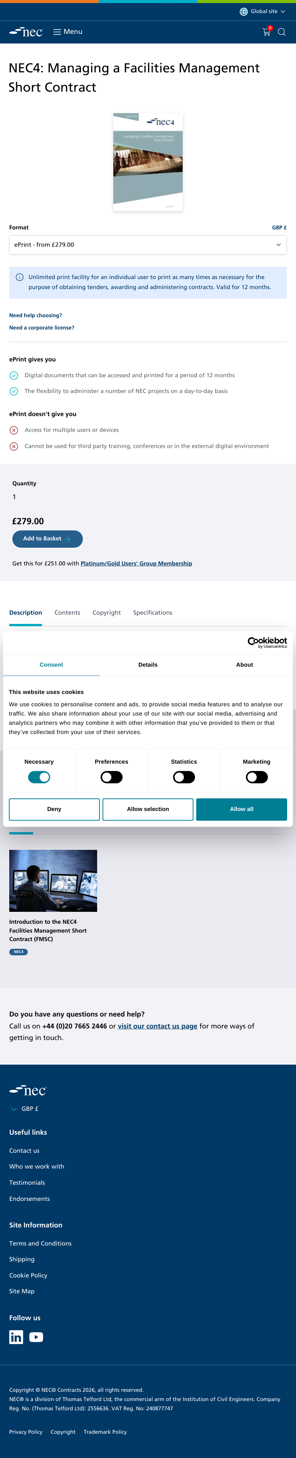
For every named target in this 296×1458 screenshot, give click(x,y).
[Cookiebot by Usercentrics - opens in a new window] (253, 643)
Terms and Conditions (40, 1243)
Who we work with (36, 1166)
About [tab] (244, 665)
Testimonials (27, 1183)
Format (19, 227)
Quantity (24, 483)
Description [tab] (25, 613)
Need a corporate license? (41, 327)
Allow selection (148, 809)
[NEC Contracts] (26, 32)
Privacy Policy (25, 1432)
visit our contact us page (158, 1026)
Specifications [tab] (152, 613)
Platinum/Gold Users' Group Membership (136, 563)
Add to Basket (47, 539)
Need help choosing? (35, 315)
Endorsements (29, 1199)
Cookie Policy (28, 1275)
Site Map (22, 1291)
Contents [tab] (67, 613)
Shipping (22, 1259)
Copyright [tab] (106, 613)
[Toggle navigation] (57, 32)
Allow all (242, 809)
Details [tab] (148, 665)
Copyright (63, 1432)
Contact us (24, 1151)
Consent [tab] (51, 665)
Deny (54, 809)
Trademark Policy (105, 1432)
